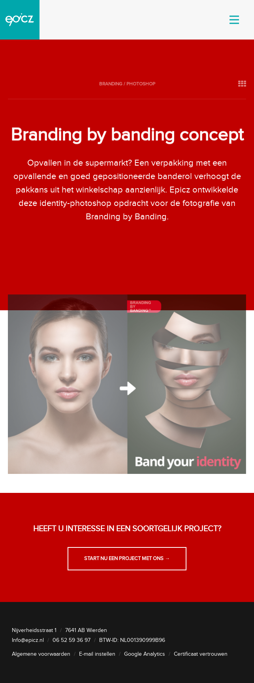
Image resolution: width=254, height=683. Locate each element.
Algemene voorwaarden (41, 654)
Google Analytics (144, 654)
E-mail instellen (97, 654)
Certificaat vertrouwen (201, 654)
